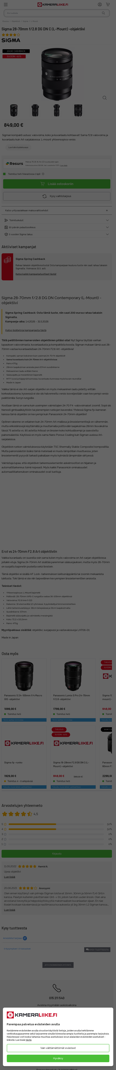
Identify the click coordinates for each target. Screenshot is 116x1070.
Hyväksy (58, 1058)
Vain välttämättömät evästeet (58, 1048)
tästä (28, 1040)
